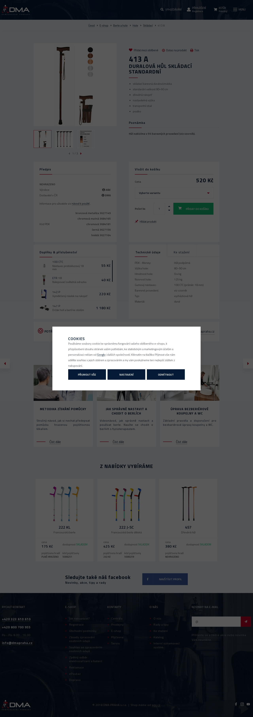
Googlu (101, 354)
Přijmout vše (87, 374)
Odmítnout (166, 374)
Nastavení (126, 374)
